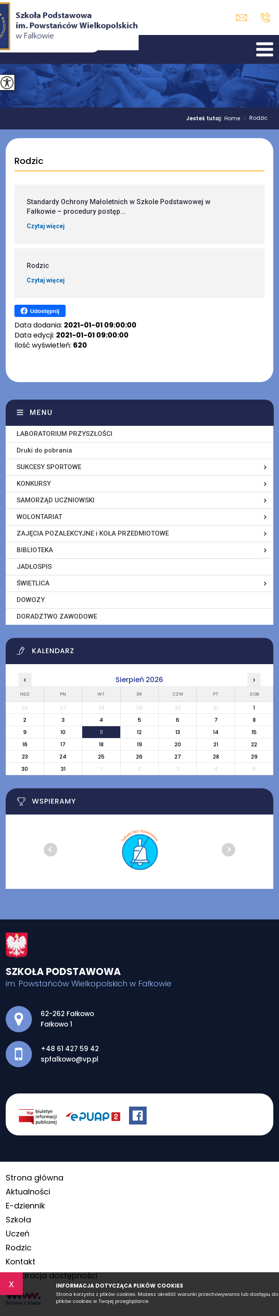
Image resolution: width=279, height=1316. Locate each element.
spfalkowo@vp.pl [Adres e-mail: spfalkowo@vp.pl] (69, 1059)
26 (139, 756)
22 (254, 744)
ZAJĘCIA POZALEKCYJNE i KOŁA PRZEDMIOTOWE (93, 533)
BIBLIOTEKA (35, 550)
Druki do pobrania (44, 450)
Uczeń (18, 1233)
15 (254, 732)
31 (63, 769)
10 (63, 732)
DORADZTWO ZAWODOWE (57, 616)
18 (101, 744)
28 (216, 756)
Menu (41, 412)
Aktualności (28, 1191)
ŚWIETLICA (33, 583)
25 (101, 756)
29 (254, 756)
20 (177, 744)
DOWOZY (31, 600)
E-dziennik (25, 1205)
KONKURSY (34, 483)
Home (232, 118)
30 (24, 769)
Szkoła (18, 1219)
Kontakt (20, 1261)
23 (25, 756)
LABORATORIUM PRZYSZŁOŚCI (64, 434)
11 (101, 732)
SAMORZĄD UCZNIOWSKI (55, 500)
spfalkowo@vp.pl (241, 17)
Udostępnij (40, 310)
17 (63, 744)
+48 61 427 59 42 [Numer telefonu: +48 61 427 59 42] (70, 1048)
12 (139, 732)
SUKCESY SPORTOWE (49, 467)
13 (177, 732)
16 (25, 744)
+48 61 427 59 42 (265, 17)
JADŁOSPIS (34, 567)
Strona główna (34, 1177)
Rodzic (254, 118)
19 (139, 744)
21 (215, 744)
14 (216, 732)
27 (177, 756)
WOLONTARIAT (39, 517)
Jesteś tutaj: (205, 118)
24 (62, 756)
